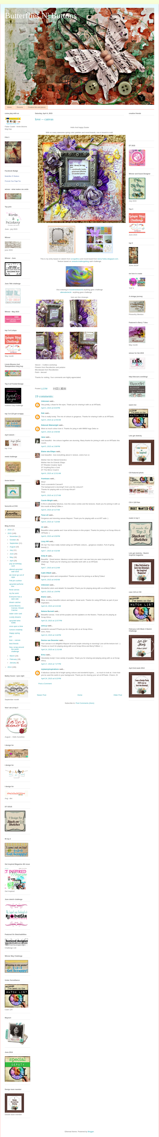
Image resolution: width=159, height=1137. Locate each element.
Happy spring (14, 633)
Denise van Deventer (50, 640)
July (11, 550)
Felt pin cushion (15, 581)
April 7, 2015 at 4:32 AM (50, 551)
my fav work (14, 593)
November (14, 536)
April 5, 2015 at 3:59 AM (50, 432)
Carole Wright (47, 500)
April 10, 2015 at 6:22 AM (51, 606)
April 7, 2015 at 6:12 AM (50, 568)
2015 (10, 533)
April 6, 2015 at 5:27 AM (50, 510)
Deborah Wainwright (49, 425)
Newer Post (41, 695)
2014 (10, 667)
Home (9, 107)
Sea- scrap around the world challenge (16, 649)
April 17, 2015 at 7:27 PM (51, 664)
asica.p (44, 626)
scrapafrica (75, 259)
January (13, 663)
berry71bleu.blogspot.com (108, 259)
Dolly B (44, 556)
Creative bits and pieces (37, 107)
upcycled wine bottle (14, 622)
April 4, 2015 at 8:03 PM (50, 408)
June (12, 554)
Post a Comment (45, 684)
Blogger (91, 1132)
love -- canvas (14, 640)
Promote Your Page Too (13, 181)
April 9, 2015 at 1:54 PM (50, 592)
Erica (43, 655)
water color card (15, 614)
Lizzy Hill (45, 541)
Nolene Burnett (47, 611)
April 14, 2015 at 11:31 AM (51, 649)
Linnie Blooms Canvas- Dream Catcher (16, 608)
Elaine (43, 597)
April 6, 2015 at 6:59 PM (50, 536)
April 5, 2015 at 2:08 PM (50, 446)
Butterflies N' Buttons (41, 15)
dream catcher (15, 602)
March (12, 656)
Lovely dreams (15, 617)
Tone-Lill (44, 515)
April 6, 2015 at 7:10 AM (50, 522)
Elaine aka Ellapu (48, 451)
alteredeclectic (66, 292)
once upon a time (16, 626)
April (12, 561)
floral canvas (14, 590)
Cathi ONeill (46, 573)
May (12, 557)
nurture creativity (15, 630)
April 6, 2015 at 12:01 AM (51, 473)
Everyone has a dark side (15, 598)
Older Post (118, 695)
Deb (43, 413)
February (13, 659)
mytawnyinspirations (50, 669)
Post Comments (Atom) (85, 703)
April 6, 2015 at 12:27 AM (51, 495)
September (14, 543)
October (13, 540)
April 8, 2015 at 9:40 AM (50, 580)
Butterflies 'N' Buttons (12, 176)
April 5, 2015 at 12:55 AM (51, 420)
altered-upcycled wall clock (15, 570)
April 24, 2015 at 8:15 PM (51, 678)
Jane (43, 437)
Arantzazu (45, 479)
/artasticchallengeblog (80, 261)
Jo (42, 527)
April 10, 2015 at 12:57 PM (51, 621)
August (13, 547)
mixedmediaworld (76, 290)
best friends (13, 644)
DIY (10, 637)
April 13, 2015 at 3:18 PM (51, 635)
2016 (10, 530)
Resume (20, 107)
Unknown (45, 401)
